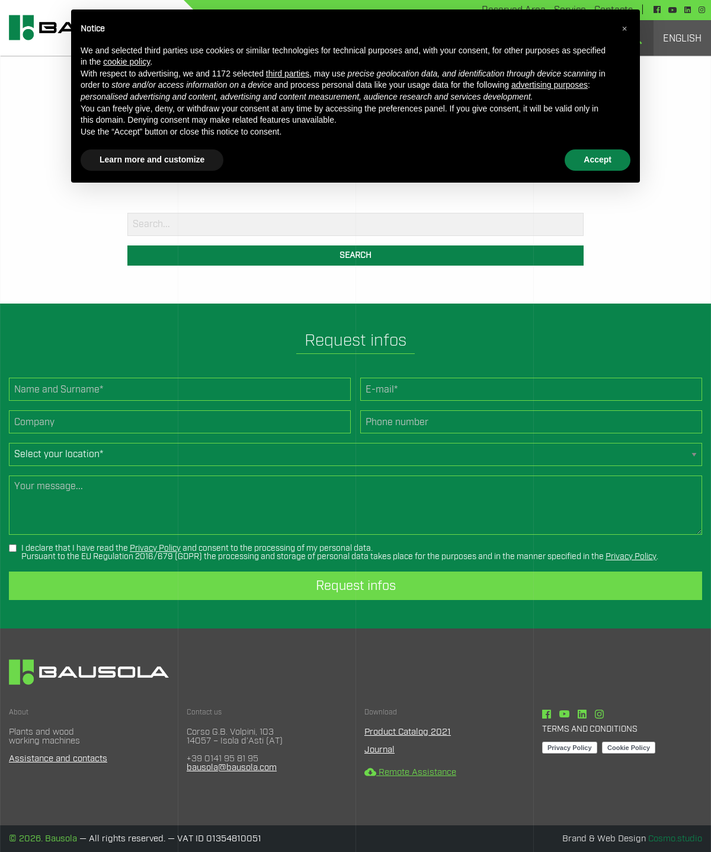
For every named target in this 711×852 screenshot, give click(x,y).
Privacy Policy (155, 548)
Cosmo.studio (675, 838)
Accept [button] (597, 159)
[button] (624, 28)
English (682, 38)
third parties (287, 73)
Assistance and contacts (58, 758)
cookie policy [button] (126, 61)
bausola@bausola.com (232, 767)
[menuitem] (682, 38)
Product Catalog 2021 (407, 731)
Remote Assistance (410, 772)
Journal (379, 749)
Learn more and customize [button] (152, 159)
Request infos (356, 585)
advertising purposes (549, 85)
